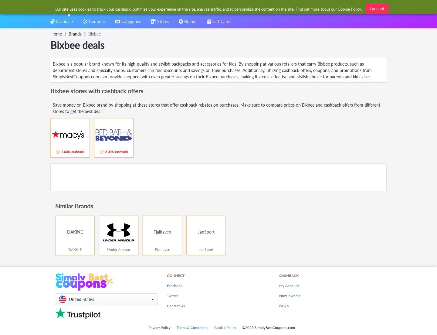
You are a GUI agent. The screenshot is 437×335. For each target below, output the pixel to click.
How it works (289, 295)
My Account (289, 285)
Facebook (174, 285)
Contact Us (176, 305)
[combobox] (208, 9)
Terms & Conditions (192, 327)
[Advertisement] (218, 177)
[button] (106, 299)
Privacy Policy (159, 327)
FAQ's (284, 305)
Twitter (172, 295)
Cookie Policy (225, 327)
